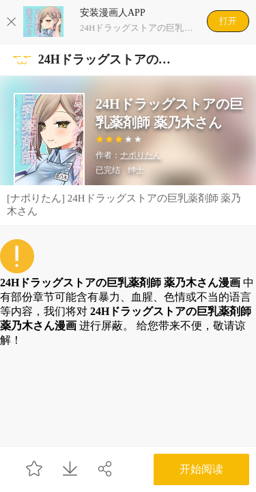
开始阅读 (201, 469)
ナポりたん (140, 155)
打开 (228, 21)
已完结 (108, 170)
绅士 (136, 170)
